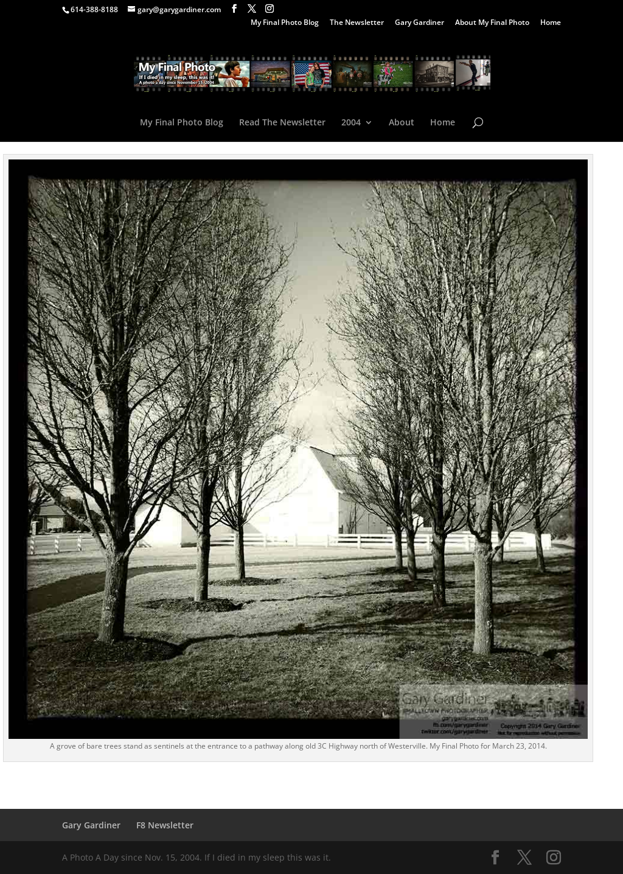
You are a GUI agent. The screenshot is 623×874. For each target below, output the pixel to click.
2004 (351, 123)
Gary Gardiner (419, 23)
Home (550, 23)
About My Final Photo (492, 23)
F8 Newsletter (164, 825)
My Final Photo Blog (285, 23)
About (401, 123)
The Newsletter (357, 23)
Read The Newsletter (282, 123)
